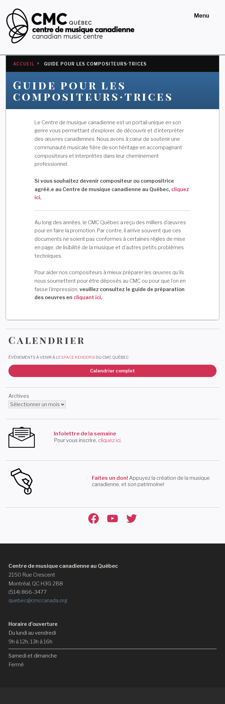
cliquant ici (87, 297)
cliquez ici (109, 440)
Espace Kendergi (76, 357)
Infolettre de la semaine (85, 433)
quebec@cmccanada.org (37, 600)
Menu (201, 15)
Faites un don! (110, 478)
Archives (18, 396)
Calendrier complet (112, 370)
